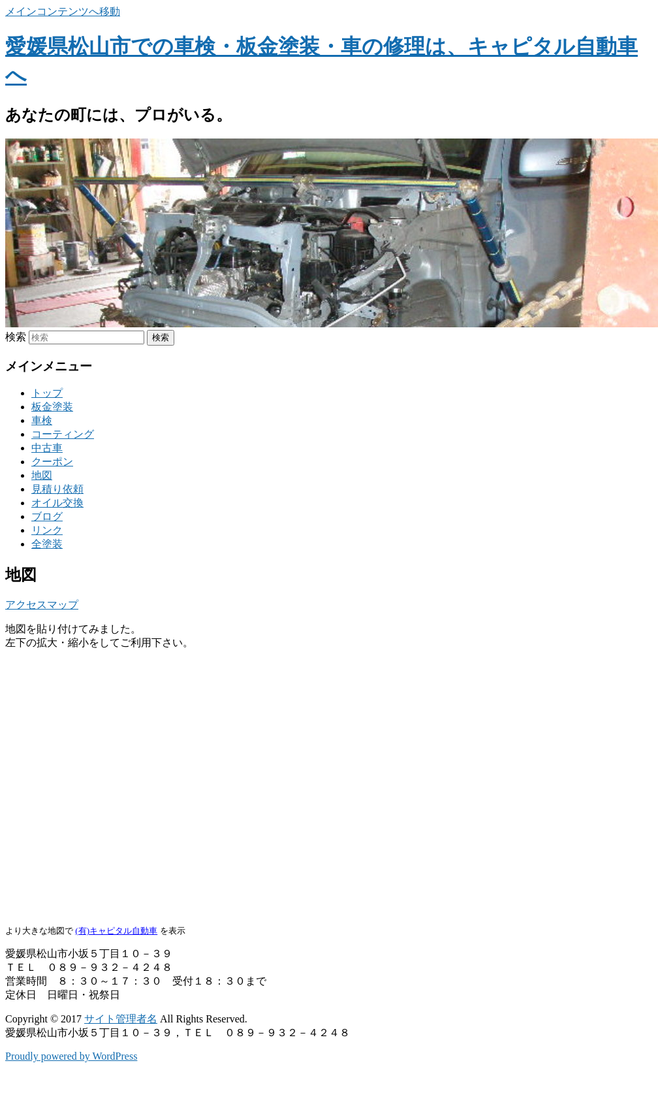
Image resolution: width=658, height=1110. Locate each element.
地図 (41, 475)
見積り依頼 (57, 489)
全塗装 (47, 543)
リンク (47, 530)
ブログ (47, 516)
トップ (47, 393)
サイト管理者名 (120, 1018)
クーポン (52, 461)
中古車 (47, 447)
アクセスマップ (41, 604)
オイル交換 (57, 502)
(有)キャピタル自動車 (116, 931)
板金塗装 (52, 406)
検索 (15, 336)
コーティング (62, 434)
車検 (41, 420)
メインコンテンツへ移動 (62, 11)
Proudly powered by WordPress (71, 1056)
